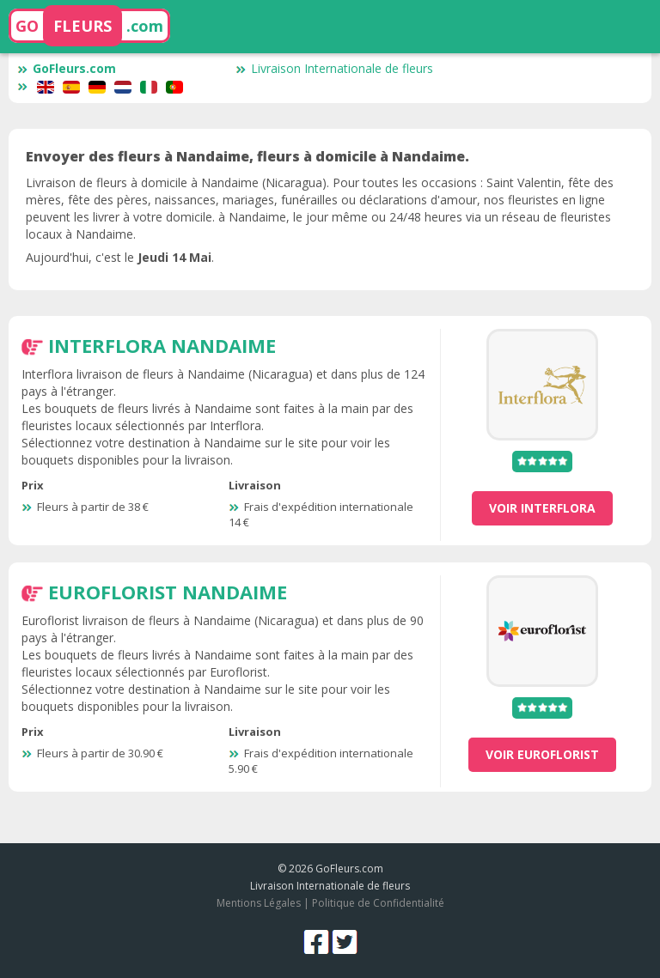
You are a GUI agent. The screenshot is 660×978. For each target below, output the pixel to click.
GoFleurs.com (66, 68)
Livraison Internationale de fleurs (334, 68)
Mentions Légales (259, 903)
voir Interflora (542, 508)
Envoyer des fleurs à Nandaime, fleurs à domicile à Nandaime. (247, 156)
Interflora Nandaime (162, 345)
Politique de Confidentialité (378, 903)
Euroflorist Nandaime (167, 591)
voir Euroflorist (542, 754)
